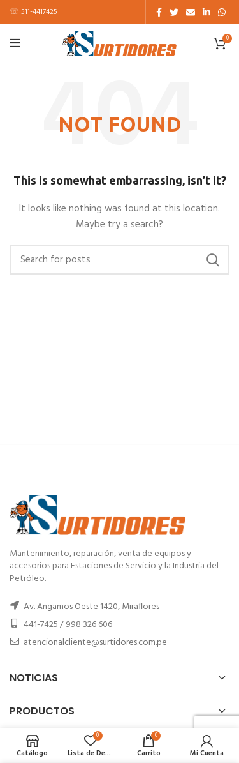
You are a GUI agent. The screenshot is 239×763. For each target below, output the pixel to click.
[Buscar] (119, 260)
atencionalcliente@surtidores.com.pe (95, 642)
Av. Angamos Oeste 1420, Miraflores (91, 607)
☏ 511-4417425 (33, 12)
